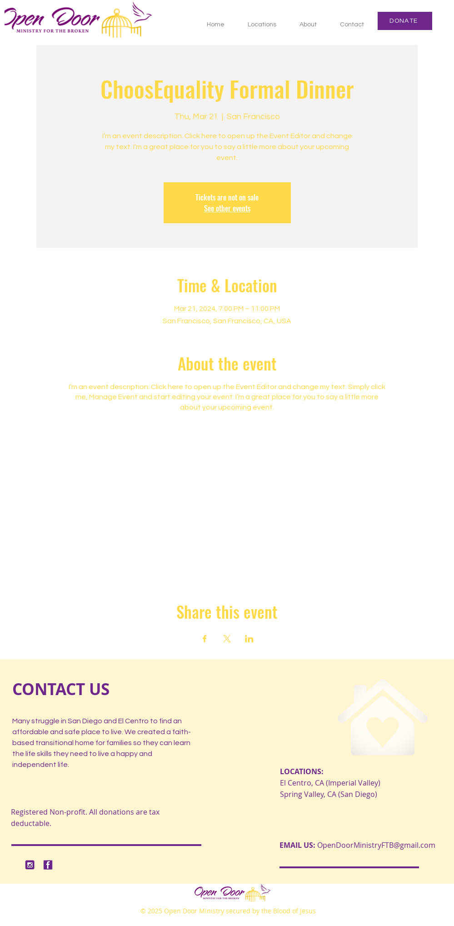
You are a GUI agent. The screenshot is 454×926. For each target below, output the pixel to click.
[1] (29, 865)
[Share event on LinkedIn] (249, 638)
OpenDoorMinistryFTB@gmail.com (376, 845)
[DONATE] (405, 21)
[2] (48, 865)
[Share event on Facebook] (204, 638)
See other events (227, 208)
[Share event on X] (227, 638)
